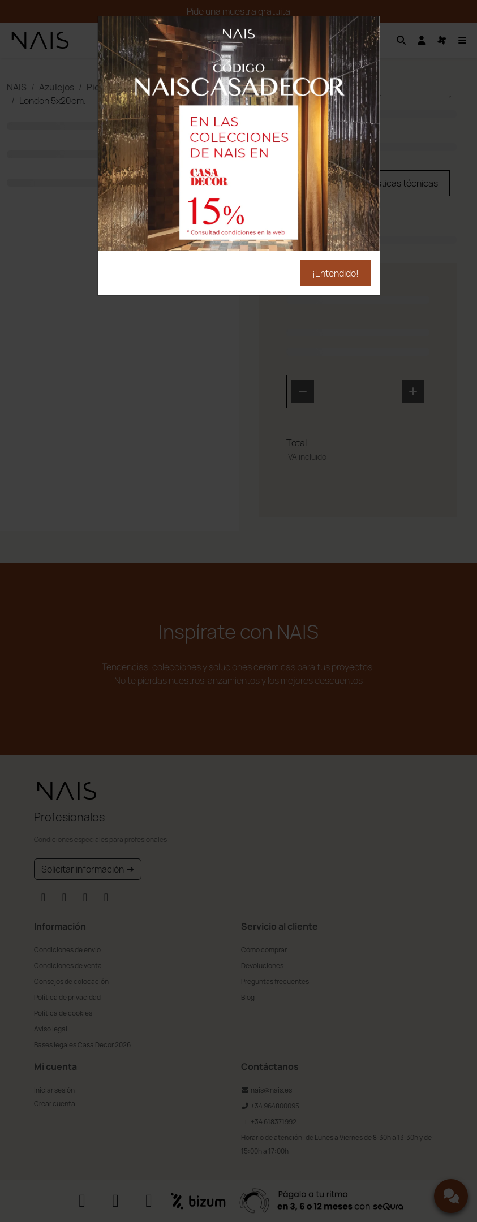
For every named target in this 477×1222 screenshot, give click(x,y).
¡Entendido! (335, 273)
